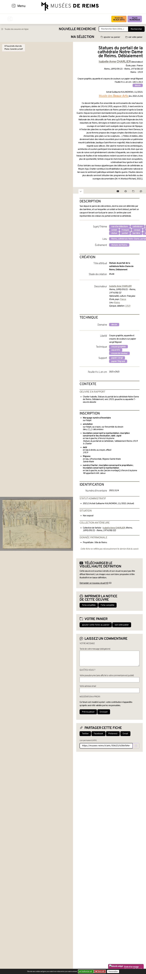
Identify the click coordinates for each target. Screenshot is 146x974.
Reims (117, 302)
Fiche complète (107, 605)
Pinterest (112, 733)
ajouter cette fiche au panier (96, 625)
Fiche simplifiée (89, 605)
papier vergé (117, 358)
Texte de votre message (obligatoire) (95, 649)
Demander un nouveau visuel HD (94, 583)
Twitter (85, 733)
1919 (127, 306)
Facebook (98, 733)
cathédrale (137, 226)
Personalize (113, 971)
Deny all (100, 971)
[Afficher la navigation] (13, 6)
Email (125, 733)
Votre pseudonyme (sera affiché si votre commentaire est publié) (107, 675)
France (123, 299)
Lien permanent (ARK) (88, 740)
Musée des (119, 19)
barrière (136, 233)
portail (125, 233)
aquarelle (115, 350)
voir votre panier (133, 37)
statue (114, 233)
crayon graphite (118, 346)
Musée (134, 19)
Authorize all (86, 971)
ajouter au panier (110, 37)
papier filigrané (118, 361)
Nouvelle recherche (77, 29)
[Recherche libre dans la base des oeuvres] (113, 29)
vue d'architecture (119, 226)
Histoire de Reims (119, 245)
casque (137, 230)
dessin (138, 85)
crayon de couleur (119, 353)
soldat (114, 230)
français (125, 230)
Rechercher (136, 29)
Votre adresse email (88, 686)
